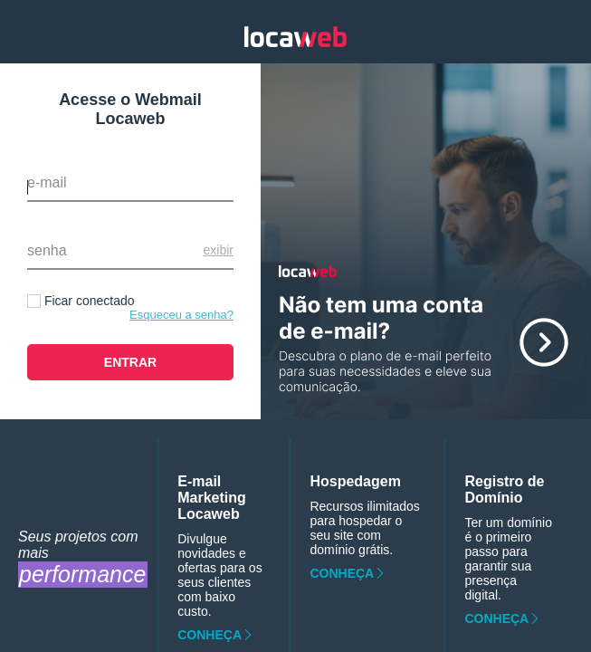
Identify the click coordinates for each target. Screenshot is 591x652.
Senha (47, 250)
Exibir (219, 250)
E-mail (47, 182)
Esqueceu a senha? (181, 314)
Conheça (209, 635)
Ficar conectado (89, 300)
